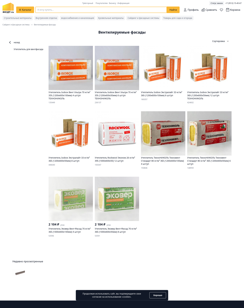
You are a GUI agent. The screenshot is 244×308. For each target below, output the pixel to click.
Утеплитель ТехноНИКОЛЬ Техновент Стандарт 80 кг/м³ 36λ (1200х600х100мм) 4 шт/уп (162, 160)
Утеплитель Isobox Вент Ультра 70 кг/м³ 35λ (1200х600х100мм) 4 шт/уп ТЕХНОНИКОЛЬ (69, 95)
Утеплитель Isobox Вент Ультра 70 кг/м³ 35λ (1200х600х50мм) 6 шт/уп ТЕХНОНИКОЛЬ (115, 95)
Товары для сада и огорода (177, 17)
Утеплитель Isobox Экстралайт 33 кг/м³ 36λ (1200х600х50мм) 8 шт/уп (69, 159)
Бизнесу (112, 3)
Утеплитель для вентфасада (28, 49)
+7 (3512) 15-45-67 (233, 3)
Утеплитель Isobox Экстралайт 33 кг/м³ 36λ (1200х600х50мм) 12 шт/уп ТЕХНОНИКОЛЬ (207, 95)
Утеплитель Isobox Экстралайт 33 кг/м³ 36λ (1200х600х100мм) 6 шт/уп (161, 94)
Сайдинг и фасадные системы (143, 17)
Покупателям (102, 3)
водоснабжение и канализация (77, 17)
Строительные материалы (18, 17)
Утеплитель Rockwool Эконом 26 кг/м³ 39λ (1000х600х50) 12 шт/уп (115, 159)
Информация (123, 3)
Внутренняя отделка (46, 17)
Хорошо (157, 295)
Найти (173, 9)
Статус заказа (217, 3)
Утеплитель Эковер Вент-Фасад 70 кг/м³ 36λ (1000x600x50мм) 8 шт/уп (116, 230)
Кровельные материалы (111, 17)
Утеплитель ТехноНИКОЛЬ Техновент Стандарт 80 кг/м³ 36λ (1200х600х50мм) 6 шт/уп (209, 160)
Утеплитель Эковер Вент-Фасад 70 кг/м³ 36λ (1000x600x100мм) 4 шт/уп (70, 230)
